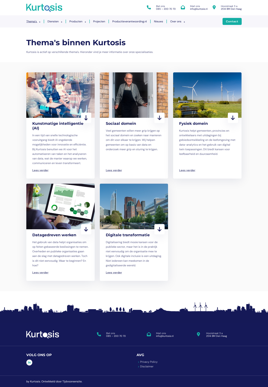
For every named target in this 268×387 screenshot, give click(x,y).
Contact (232, 21)
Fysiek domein (193, 123)
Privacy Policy (149, 361)
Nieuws (158, 21)
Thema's (33, 21)
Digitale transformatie (128, 235)
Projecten (99, 21)
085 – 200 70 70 (166, 8)
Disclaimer (146, 366)
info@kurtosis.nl (198, 8)
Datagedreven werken (54, 235)
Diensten (55, 21)
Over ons (177, 21)
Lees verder (40, 170)
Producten (77, 21)
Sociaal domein (121, 123)
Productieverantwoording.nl (129, 21)
